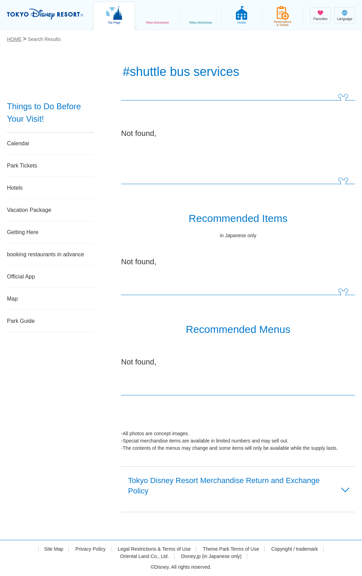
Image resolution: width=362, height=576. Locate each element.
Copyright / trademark (294, 549)
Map (12, 299)
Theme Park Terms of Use (231, 549)
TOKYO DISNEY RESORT (45, 14)
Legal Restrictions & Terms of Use (154, 549)
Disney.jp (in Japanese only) (211, 556)
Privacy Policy (90, 549)
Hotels (15, 188)
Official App (21, 277)
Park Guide (21, 321)
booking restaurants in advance (45, 254)
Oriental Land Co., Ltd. (144, 556)
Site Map (53, 549)
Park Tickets (22, 166)
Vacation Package (29, 210)
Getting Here (22, 232)
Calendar (18, 143)
